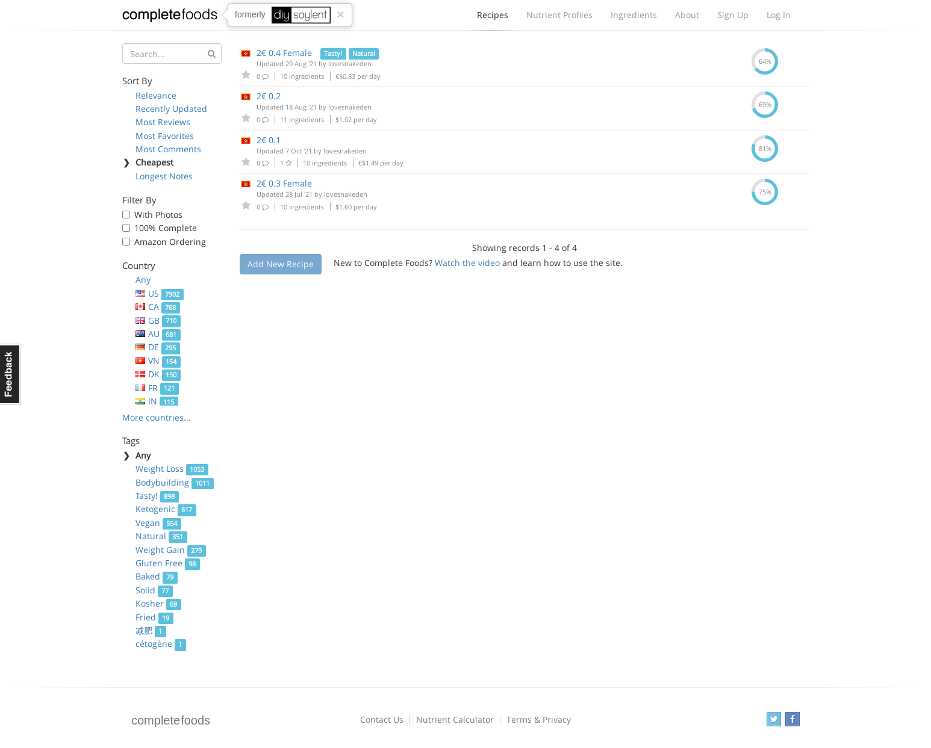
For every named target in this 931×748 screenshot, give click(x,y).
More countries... (156, 417)
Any (143, 279)
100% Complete (165, 227)
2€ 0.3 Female (284, 183)
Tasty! (157, 495)
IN (156, 401)
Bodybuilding (174, 482)
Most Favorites (164, 135)
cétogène (160, 643)
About (687, 14)
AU (158, 333)
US (159, 293)
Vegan (158, 522)
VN (158, 360)
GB (158, 320)
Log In (779, 14)
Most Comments (168, 149)
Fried (154, 617)
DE (157, 347)
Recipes (492, 18)
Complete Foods (169, 17)
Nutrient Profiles (559, 14)
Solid (154, 590)
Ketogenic (165, 509)
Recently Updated (171, 108)
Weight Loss (171, 468)
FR (157, 388)
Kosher (158, 603)
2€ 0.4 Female (284, 52)
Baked (156, 576)
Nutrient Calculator (455, 719)
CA (157, 306)
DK (158, 374)
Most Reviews (162, 122)
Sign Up (733, 14)
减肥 (150, 630)
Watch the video (467, 262)
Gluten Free (167, 563)
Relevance (155, 95)
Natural (161, 536)
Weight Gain (170, 549)
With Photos (158, 214)
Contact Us (381, 719)
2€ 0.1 (269, 140)
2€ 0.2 (269, 96)
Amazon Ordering (170, 241)
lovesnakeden (350, 63)
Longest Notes (164, 176)
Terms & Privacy (538, 719)
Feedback (10, 374)
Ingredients (634, 14)
